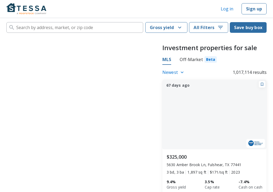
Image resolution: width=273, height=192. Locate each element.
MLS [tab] (166, 59)
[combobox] (74, 27)
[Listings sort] (173, 72)
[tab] (198, 60)
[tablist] (189, 60)
